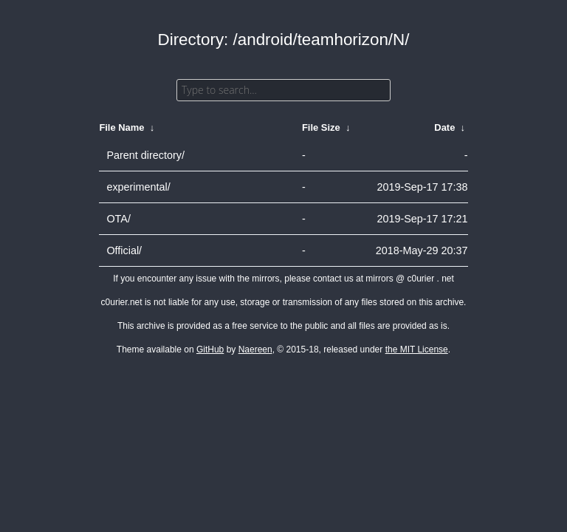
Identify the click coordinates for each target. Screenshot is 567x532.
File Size (321, 127)
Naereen (255, 349)
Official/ (124, 250)
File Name (121, 127)
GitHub (210, 349)
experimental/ (138, 187)
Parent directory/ (145, 155)
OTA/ (118, 219)
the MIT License (416, 349)
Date (444, 127)
